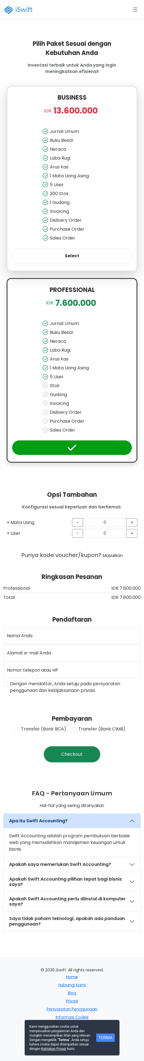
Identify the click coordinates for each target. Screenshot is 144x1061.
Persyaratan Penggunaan (72, 1009)
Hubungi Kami (72, 985)
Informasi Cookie (72, 1017)
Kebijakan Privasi (53, 1049)
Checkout (72, 754)
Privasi (72, 1001)
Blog (72, 993)
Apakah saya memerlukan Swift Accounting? (60, 864)
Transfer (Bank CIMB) (101, 729)
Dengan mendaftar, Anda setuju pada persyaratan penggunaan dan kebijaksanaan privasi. (65, 687)
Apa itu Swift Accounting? (38, 821)
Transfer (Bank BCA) (43, 729)
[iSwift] (22, 9)
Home (72, 977)
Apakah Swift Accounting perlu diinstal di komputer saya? (67, 901)
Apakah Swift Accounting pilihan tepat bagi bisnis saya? (65, 882)
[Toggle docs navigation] (135, 9)
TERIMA (105, 1037)
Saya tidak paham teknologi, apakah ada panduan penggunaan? (67, 921)
